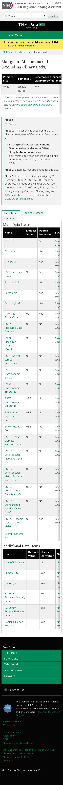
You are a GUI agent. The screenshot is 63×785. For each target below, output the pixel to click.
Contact (8, 681)
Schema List (24, 52)
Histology (10, 583)
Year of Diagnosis (15, 562)
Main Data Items (17, 224)
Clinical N (10, 251)
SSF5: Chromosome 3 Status (14, 373)
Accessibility (9, 735)
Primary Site (12, 573)
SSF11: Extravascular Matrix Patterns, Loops (14, 456)
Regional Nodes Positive (14, 623)
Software (9, 675)
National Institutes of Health (18, 753)
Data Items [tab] (10, 213)
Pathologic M (12, 303)
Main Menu (15, 35)
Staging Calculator (14, 670)
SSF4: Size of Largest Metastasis (12, 359)
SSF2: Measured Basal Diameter (14, 327)
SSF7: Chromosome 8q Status (12, 402)
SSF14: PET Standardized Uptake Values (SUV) (13, 506)
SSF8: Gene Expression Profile (11, 416)
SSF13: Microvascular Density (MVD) (13, 490)
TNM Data (31, 24)
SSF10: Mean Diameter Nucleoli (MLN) (13, 440)
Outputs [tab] (9, 218)
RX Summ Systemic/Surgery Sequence (15, 597)
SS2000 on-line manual (19, 199)
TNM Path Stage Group (12, 315)
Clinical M (10, 262)
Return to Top (16, 690)
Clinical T (10, 241)
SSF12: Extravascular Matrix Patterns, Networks (14, 474)
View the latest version (19, 45)
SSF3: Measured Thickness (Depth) (10, 343)
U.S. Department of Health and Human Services (28, 749)
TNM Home (8, 52)
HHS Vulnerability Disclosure (18, 743)
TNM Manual (11, 664)
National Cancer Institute (16, 757)
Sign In (58, 3)
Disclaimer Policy (12, 732)
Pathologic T (12, 282)
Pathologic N (12, 293)
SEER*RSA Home (12, 721)
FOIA (5, 739)
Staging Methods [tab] (34, 213)
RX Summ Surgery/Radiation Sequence (15, 611)
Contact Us (9, 725)
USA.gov (8, 760)
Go (53, 15)
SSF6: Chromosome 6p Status (12, 388)
